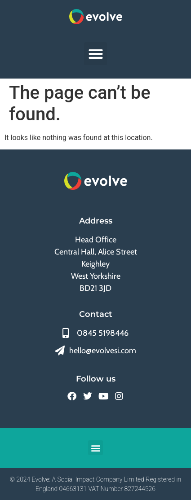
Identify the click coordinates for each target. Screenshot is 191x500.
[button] (95, 53)
